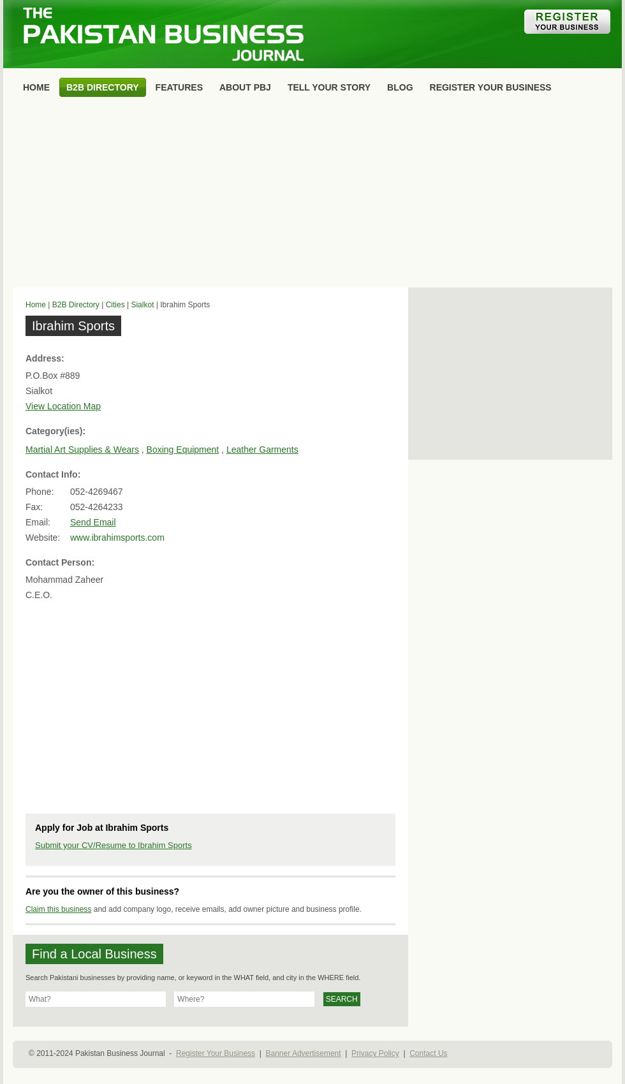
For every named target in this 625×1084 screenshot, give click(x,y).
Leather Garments (262, 449)
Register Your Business (215, 1053)
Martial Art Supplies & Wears (82, 449)
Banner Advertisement (303, 1053)
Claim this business (58, 909)
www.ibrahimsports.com (117, 537)
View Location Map (63, 406)
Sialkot (142, 304)
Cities (115, 304)
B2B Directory (75, 304)
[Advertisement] (312, 195)
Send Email (93, 522)
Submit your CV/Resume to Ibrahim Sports (113, 845)
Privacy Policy (375, 1053)
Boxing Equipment (183, 449)
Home (36, 304)
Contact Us (428, 1053)
